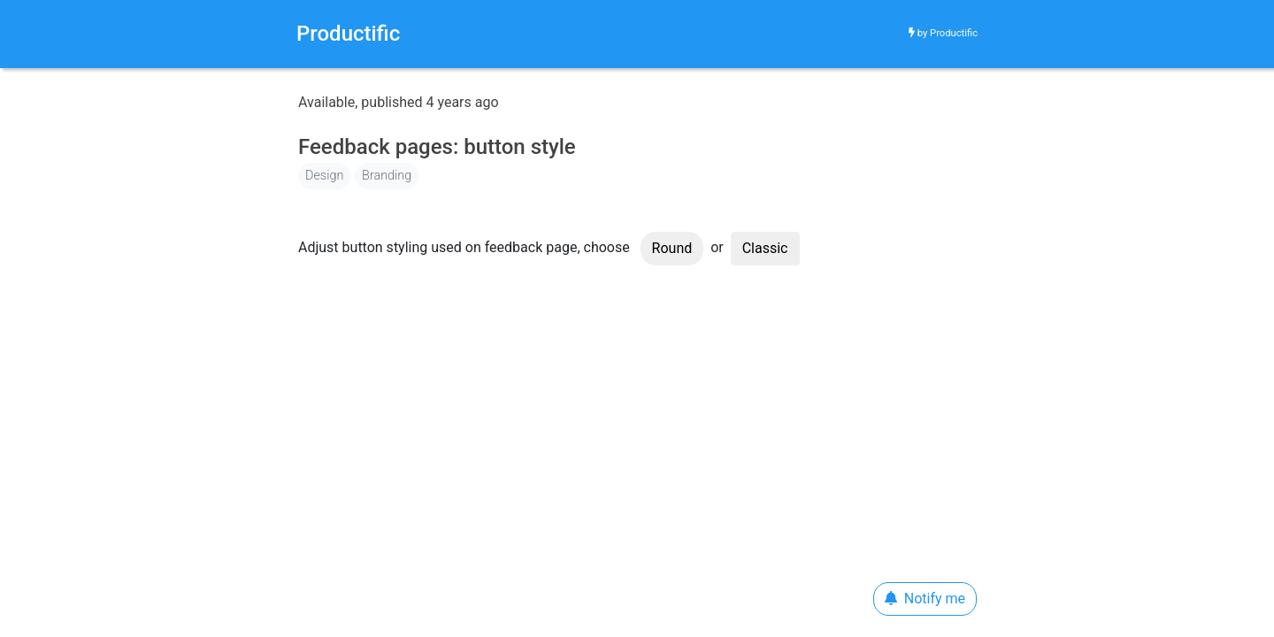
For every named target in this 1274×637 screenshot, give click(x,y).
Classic (765, 248)
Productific (954, 33)
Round (672, 248)
